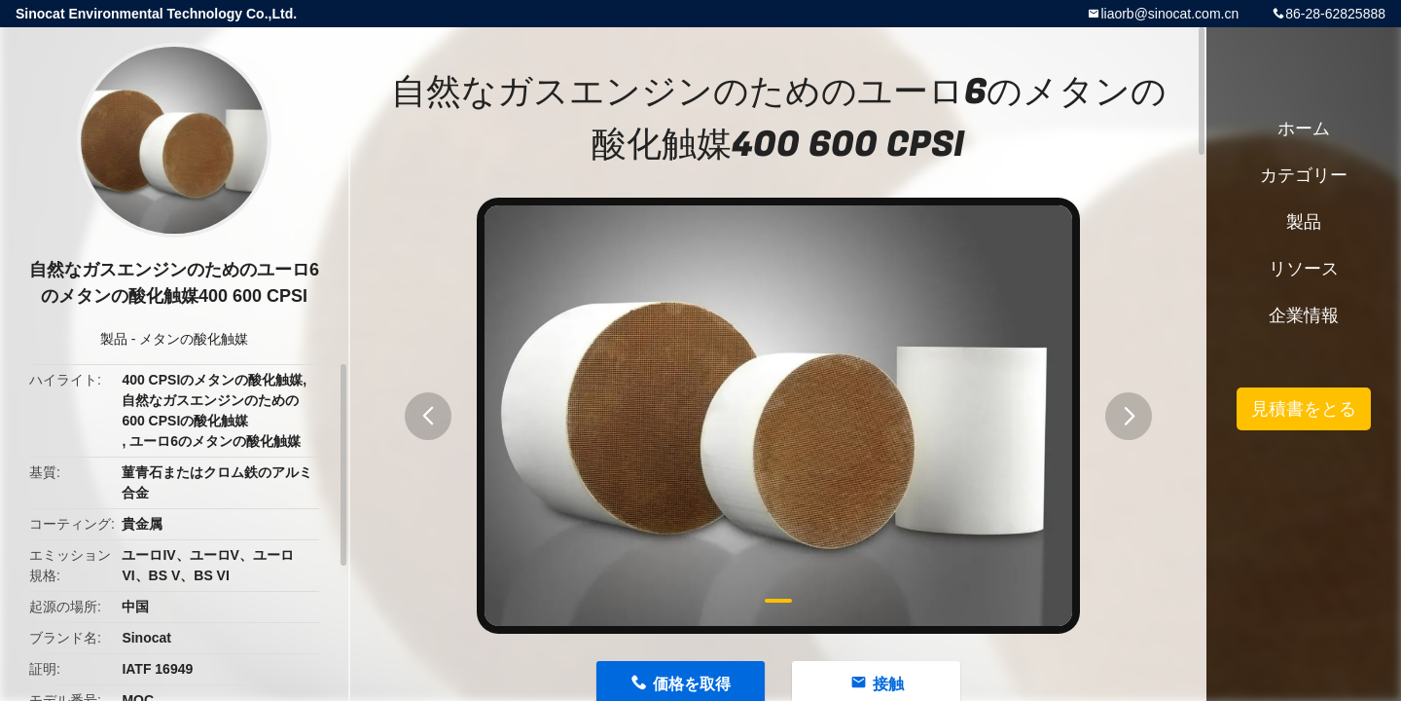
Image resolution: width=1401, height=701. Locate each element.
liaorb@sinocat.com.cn (1169, 13)
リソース (1304, 268)
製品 (113, 339)
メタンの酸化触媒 (193, 339)
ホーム (1303, 128)
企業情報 (1304, 315)
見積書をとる (1303, 409)
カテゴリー (1303, 175)
